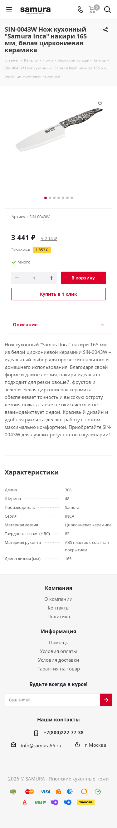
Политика (58, 616)
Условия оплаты (58, 651)
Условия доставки (58, 660)
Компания (58, 588)
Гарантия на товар (58, 668)
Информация (58, 631)
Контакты (59, 608)
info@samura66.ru (41, 745)
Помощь (58, 642)
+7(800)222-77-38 (64, 732)
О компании (58, 599)
